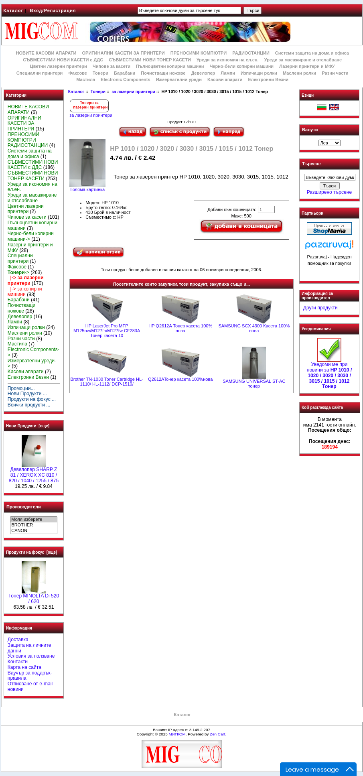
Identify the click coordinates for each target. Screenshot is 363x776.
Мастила (85, 79)
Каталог (14, 10)
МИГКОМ (176, 734)
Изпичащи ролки (259, 73)
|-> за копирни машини (25, 291)
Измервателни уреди (179, 79)
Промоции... (21, 388)
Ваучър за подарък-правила (30, 675)
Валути (310, 129)
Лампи (228, 73)
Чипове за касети (111, 66)
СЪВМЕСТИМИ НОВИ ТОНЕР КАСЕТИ (150, 59)
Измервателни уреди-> (32, 363)
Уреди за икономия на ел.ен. (228, 59)
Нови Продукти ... (27, 393)
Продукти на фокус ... (32, 399)
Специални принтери (39, 73)
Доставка (18, 639)
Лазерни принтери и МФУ (307, 66)
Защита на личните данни (29, 648)
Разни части (335, 73)
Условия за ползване (31, 656)
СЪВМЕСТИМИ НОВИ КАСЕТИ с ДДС (63, 59)
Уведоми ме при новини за (329, 373)
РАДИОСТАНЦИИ (250, 53)
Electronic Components (125, 79)
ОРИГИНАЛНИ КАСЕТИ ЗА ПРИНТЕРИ (123, 53)
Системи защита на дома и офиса (312, 53)
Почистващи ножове (163, 73)
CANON (33, 531)
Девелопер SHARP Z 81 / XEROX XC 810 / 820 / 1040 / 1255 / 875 (34, 473)
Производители (23, 506)
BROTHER (33, 525)
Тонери (98, 91)
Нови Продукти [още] (27, 426)
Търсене (311, 164)
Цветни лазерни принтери (58, 66)
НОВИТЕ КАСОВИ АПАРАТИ (46, 53)
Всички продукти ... (29, 405)
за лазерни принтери (133, 91)
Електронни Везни (268, 79)
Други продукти (320, 308)
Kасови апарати (224, 79)
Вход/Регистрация (53, 10)
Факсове (77, 73)
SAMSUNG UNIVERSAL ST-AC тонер (254, 383)
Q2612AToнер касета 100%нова (180, 379)
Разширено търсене (329, 192)
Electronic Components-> (33, 352)
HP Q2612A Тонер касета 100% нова (180, 328)
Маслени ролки (299, 73)
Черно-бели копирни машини (242, 66)
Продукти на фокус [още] (31, 552)
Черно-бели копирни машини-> (31, 236)
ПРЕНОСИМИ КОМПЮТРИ (198, 53)
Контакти (18, 661)
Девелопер (203, 73)
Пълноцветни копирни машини (170, 66)
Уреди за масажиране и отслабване (303, 59)
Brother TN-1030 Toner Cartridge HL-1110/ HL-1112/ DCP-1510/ (107, 381)
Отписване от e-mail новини (30, 686)
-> (18, 272)
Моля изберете (33, 519)
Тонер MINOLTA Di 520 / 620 (33, 596)
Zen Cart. (218, 734)
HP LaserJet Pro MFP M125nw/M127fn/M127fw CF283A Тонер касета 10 (106, 330)
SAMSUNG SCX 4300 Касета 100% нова (254, 328)
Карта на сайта (24, 667)
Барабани (124, 73)
